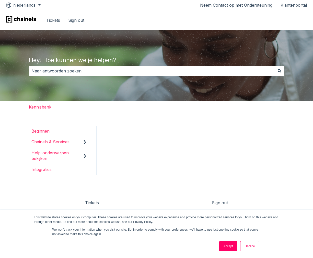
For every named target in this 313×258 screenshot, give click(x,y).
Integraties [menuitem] (41, 169)
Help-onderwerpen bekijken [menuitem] (50, 155)
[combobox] (152, 71)
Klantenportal (294, 5)
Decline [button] (250, 246)
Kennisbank (40, 107)
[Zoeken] (279, 71)
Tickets (53, 20)
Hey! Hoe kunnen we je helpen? (72, 60)
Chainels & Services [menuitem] (50, 141)
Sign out (76, 20)
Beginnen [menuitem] (40, 131)
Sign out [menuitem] (220, 202)
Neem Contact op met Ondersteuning (236, 5)
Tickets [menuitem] (92, 202)
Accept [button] (228, 246)
